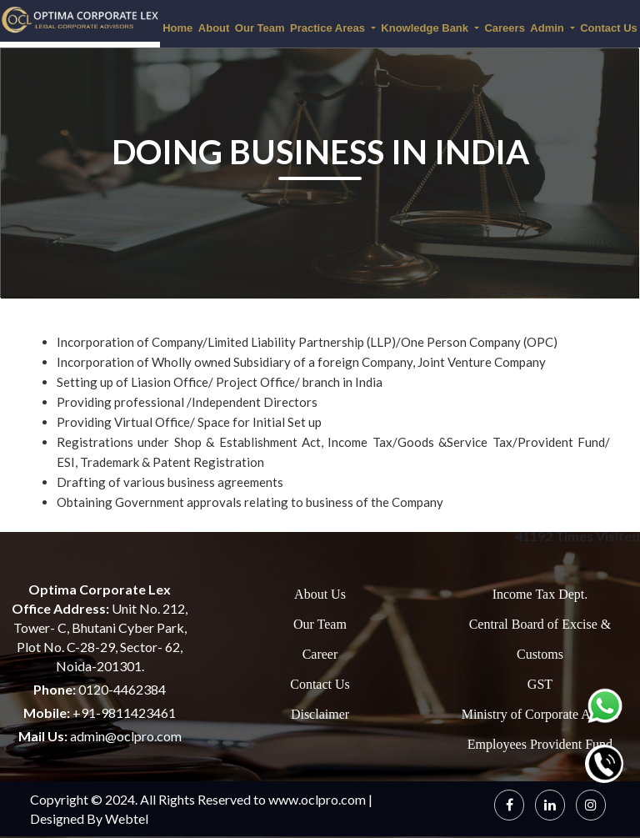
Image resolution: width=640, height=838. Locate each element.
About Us (320, 594)
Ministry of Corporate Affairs (540, 714)
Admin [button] (548, 28)
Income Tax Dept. (540, 594)
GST (540, 684)
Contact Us (320, 684)
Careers (504, 28)
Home (177, 28)
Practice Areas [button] (329, 28)
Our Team (260, 28)
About (214, 28)
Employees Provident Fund (540, 744)
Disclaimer (320, 714)
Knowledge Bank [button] (426, 28)
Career (320, 654)
